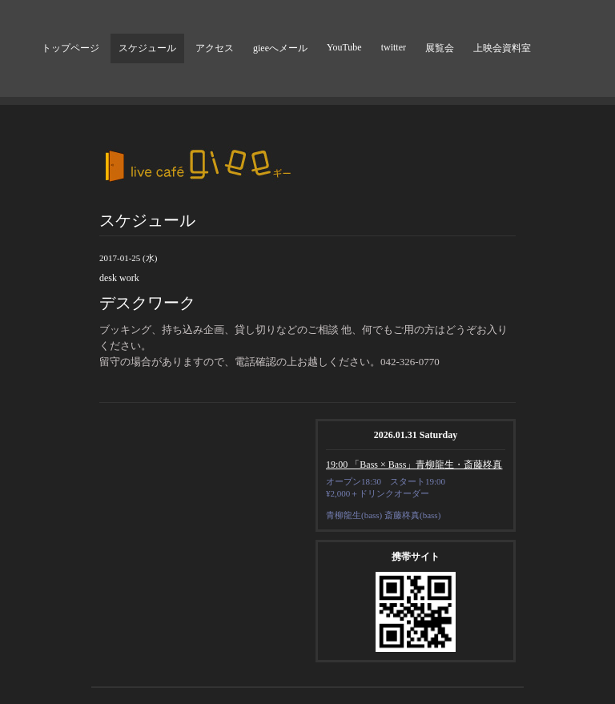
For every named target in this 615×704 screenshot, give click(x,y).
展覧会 (439, 48)
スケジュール (147, 48)
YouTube (344, 47)
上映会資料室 (502, 48)
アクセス (214, 48)
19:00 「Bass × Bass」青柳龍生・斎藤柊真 (414, 464)
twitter (393, 47)
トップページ (70, 48)
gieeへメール (280, 48)
